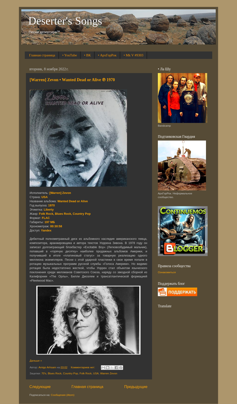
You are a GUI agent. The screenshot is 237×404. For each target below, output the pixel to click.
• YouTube (69, 55)
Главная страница (42, 55)
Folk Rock (86, 373)
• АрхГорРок (107, 55)
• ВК (87, 55)
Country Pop (70, 373)
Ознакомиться (167, 272)
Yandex (46, 230)
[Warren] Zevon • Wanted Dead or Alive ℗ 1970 (72, 79)
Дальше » (36, 360)
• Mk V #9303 (133, 55)
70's (43, 373)
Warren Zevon (108, 373)
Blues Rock (55, 373)
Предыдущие (135, 387)
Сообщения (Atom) (63, 394)
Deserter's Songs (65, 21)
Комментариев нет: (83, 367)
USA (96, 373)
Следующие (40, 387)
